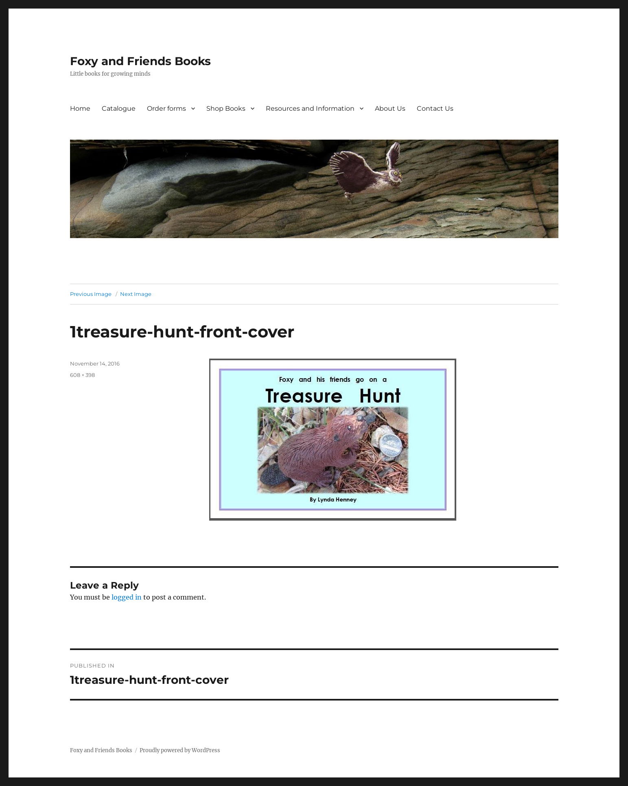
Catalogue (119, 108)
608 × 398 (82, 375)
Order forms (166, 108)
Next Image (135, 294)
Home (80, 108)
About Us (390, 108)
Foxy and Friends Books (140, 61)
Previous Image (91, 294)
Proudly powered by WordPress (180, 750)
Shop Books (225, 108)
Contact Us (435, 108)
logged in (127, 597)
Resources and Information (310, 108)
